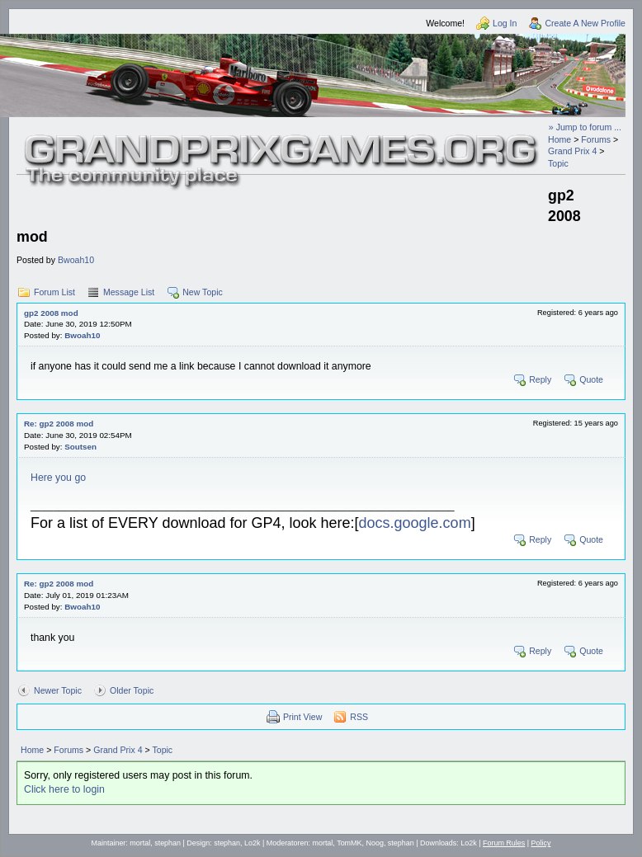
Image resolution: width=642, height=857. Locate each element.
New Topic (202, 292)
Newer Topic (58, 690)
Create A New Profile (585, 23)
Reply (540, 379)
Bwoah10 (76, 260)
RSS (359, 717)
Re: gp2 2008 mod (58, 423)
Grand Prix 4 (572, 151)
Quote (591, 379)
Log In (505, 23)
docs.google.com (415, 523)
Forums (596, 139)
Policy (541, 843)
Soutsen (80, 446)
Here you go (58, 477)
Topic (558, 163)
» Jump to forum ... (585, 127)
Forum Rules (504, 843)
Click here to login (64, 789)
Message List (128, 292)
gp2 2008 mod (51, 313)
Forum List (54, 292)
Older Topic (131, 690)
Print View (302, 717)
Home (559, 139)
